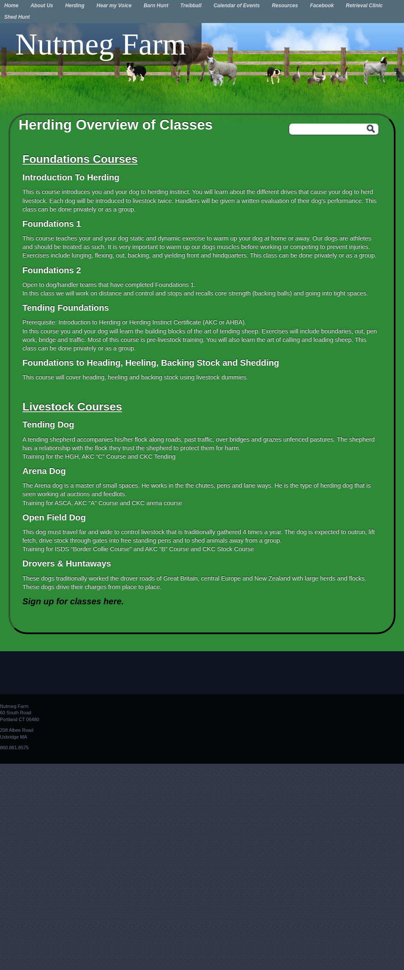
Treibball (191, 6)
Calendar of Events (236, 6)
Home (11, 6)
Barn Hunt (156, 6)
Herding (74, 6)
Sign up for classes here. (73, 601)
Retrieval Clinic (364, 6)
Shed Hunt (17, 17)
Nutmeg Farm (100, 44)
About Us (42, 6)
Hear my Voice (114, 6)
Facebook (322, 6)
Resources (285, 6)
